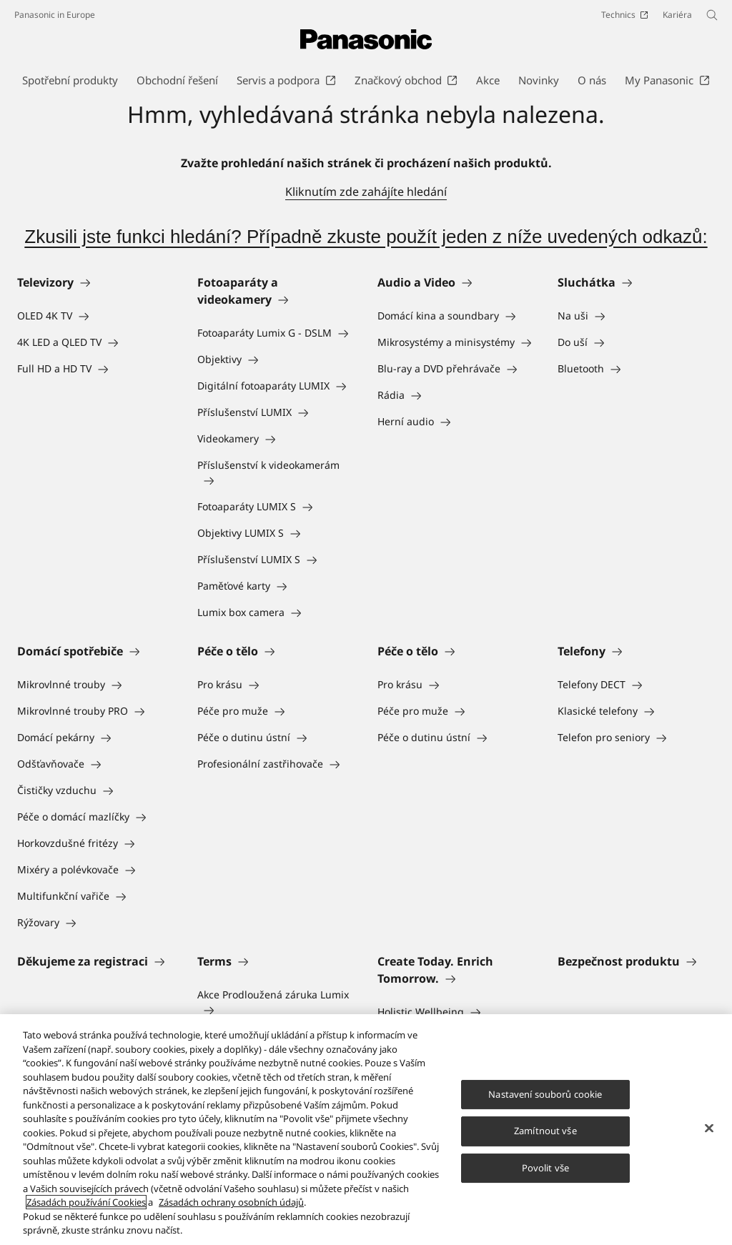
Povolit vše (545, 1167)
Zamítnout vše (545, 1130)
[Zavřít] (709, 1128)
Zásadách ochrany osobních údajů (231, 1202)
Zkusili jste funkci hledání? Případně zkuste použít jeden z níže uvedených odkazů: (365, 236)
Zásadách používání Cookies (86, 1202)
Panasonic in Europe (54, 15)
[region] (366, 1129)
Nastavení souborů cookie (545, 1094)
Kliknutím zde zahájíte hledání (366, 191)
